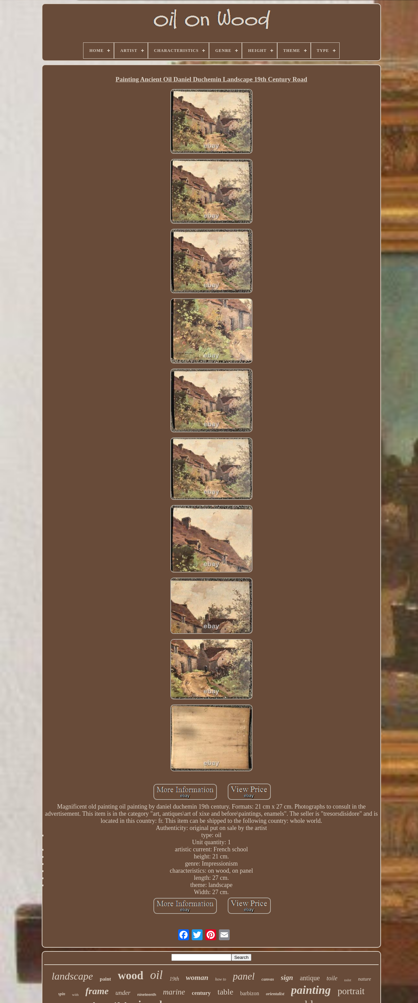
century (201, 993)
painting (311, 990)
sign (287, 977)
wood (130, 975)
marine (174, 992)
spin (61, 993)
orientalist (275, 993)
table (225, 991)
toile (332, 978)
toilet (348, 980)
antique (310, 978)
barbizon (249, 993)
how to (220, 979)
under (122, 992)
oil (156, 975)
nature (364, 979)
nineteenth (146, 994)
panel (243, 976)
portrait (351, 991)
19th (174, 979)
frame (97, 991)
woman (197, 977)
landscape (72, 976)
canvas (268, 979)
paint (105, 979)
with (75, 994)
